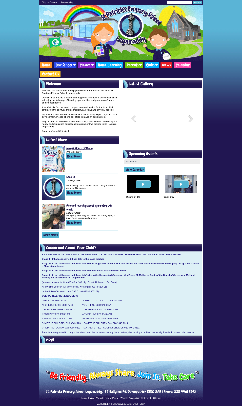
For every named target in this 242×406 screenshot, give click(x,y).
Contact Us (50, 74)
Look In (70, 177)
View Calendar (135, 170)
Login (142, 404)
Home (46, 65)
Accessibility (67, 2)
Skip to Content (49, 2)
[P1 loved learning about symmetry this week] (53, 216)
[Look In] (53, 187)
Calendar (183, 65)
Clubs (150, 65)
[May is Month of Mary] (53, 159)
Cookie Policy (87, 398)
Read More (74, 156)
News (166, 65)
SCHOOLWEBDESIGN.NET (124, 404)
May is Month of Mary (79, 148)
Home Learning (110, 65)
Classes (85, 65)
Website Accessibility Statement (135, 398)
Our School (64, 65)
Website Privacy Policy (107, 398)
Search (197, 2)
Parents (133, 65)
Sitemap (157, 398)
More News (50, 235)
